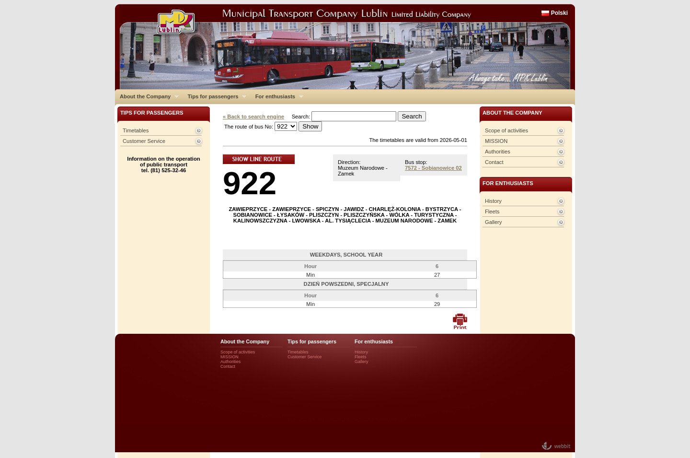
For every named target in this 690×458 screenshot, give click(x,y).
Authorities (497, 151)
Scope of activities (506, 130)
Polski (559, 13)
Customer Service (144, 141)
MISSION (496, 141)
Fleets (492, 211)
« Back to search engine (253, 116)
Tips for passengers (214, 96)
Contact (494, 162)
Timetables (136, 130)
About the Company (147, 96)
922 (249, 183)
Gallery (493, 222)
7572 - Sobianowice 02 (433, 168)
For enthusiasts (277, 96)
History (493, 201)
